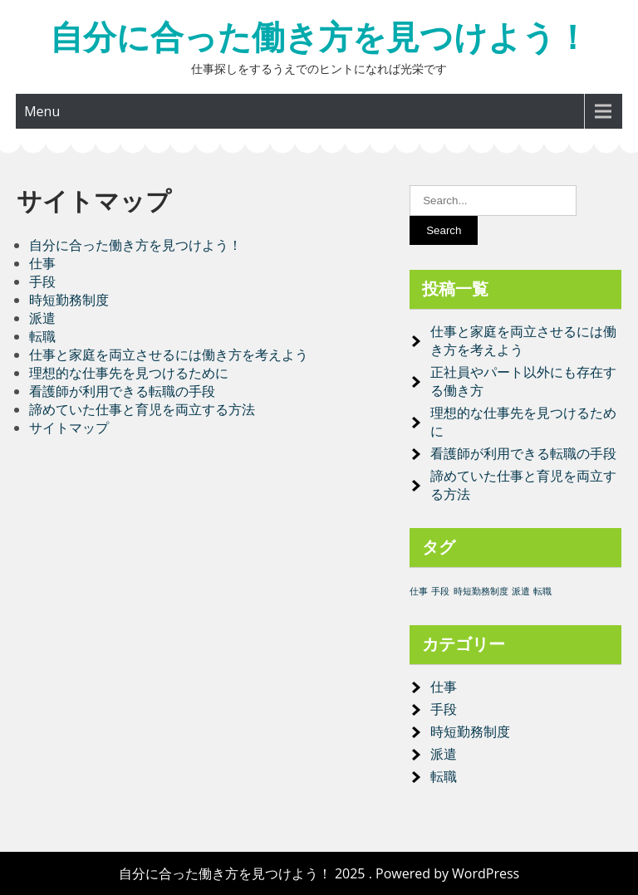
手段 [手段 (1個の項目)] (440, 591)
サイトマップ (69, 427)
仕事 (42, 263)
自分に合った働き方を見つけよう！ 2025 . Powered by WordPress (319, 873)
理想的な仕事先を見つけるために (128, 373)
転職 (42, 336)
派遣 (42, 318)
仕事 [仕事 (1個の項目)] (419, 591)
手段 (42, 281)
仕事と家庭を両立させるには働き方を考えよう (168, 354)
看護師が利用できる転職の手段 (122, 391)
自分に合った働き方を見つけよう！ (319, 37)
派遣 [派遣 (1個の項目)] (521, 591)
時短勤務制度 (69, 300)
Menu (42, 111)
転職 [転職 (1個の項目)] (542, 591)
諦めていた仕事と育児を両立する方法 (142, 409)
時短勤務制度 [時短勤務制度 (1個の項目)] (481, 591)
